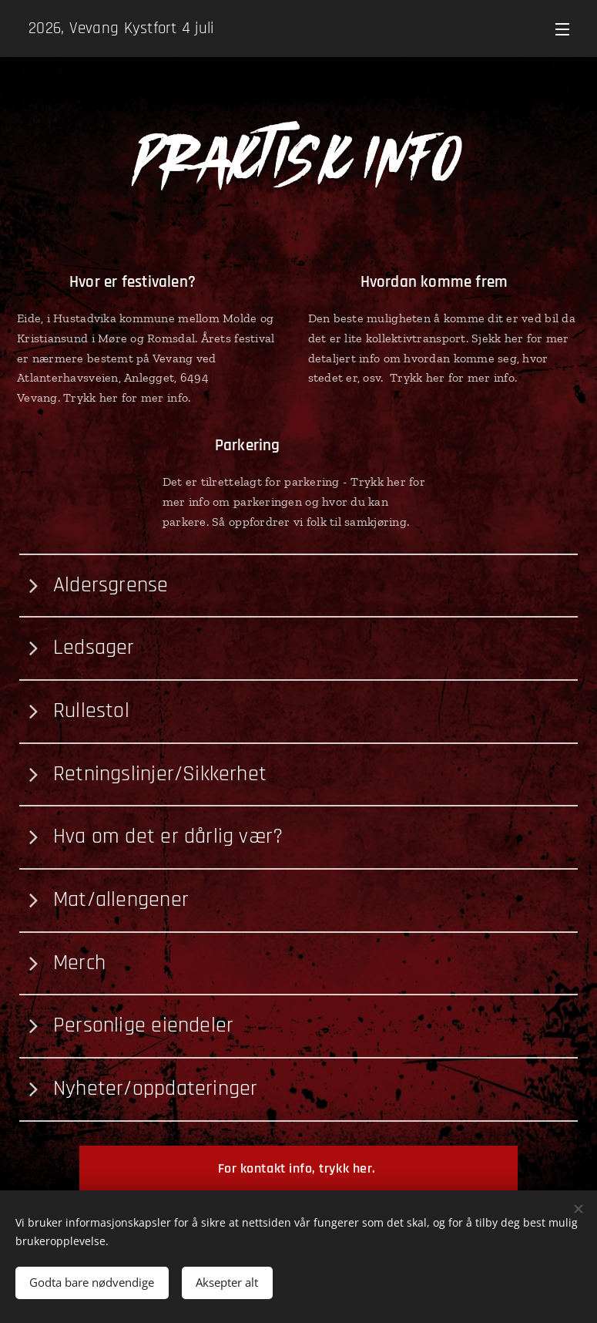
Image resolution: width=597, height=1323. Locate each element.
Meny (562, 29)
